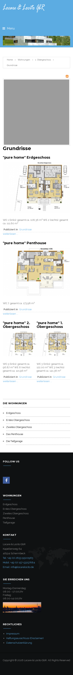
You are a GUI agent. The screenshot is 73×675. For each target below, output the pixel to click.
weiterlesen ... (10, 233)
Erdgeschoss (13, 413)
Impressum (12, 633)
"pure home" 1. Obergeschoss (50, 325)
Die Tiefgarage (14, 441)
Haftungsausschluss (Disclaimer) (25, 638)
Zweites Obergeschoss (19, 427)
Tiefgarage (9, 522)
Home (10, 60)
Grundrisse (25, 229)
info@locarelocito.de (22, 567)
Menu (8, 28)
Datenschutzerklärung (19, 642)
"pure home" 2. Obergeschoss (16, 325)
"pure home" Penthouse (24, 243)
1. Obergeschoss (43, 60)
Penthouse (9, 518)
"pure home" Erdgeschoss (26, 157)
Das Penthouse (14, 434)
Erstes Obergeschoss (18, 420)
